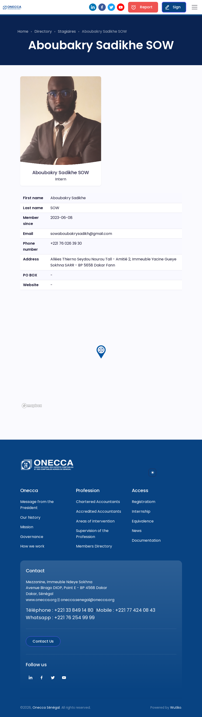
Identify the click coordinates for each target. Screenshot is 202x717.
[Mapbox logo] (32, 405)
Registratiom (143, 501)
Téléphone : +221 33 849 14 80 (59, 610)
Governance (31, 536)
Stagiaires (67, 31)
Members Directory (94, 546)
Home (22, 31)
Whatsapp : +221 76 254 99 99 (60, 617)
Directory (43, 31)
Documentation (146, 540)
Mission (26, 527)
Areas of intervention (95, 521)
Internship (141, 511)
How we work (32, 546)
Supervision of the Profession (92, 533)
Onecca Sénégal (46, 707)
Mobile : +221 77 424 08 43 (125, 610)
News (137, 530)
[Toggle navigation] (194, 7)
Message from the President (37, 504)
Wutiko (175, 707)
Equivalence (143, 521)
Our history (30, 517)
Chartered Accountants (98, 501)
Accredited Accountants (98, 511)
